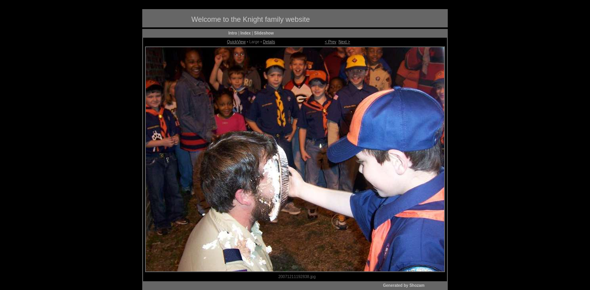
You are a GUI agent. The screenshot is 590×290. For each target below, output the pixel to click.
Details (269, 42)
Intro (232, 33)
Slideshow (263, 33)
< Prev (330, 42)
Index (246, 33)
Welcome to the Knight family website (250, 19)
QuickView (236, 42)
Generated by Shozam (403, 285)
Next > (344, 42)
